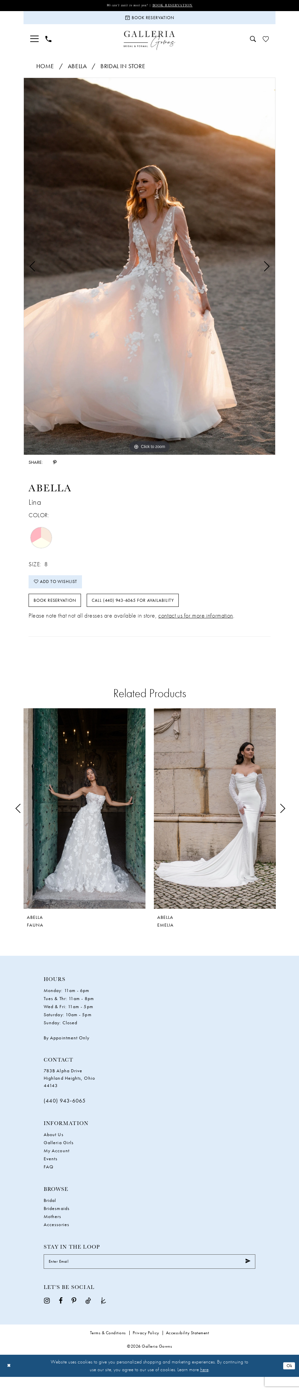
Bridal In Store (122, 70)
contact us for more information (195, 627)
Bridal (50, 1212)
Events (50, 1170)
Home (45, 70)
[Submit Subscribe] (247, 1274)
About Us (53, 1146)
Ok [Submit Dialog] (288, 1379)
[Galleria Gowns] (149, 44)
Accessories (56, 1236)
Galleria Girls (59, 1154)
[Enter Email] (149, 1274)
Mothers (52, 1228)
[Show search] (253, 43)
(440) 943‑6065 (65, 1112)
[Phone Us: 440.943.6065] (48, 43)
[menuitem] (34, 42)
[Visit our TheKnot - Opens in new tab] (103, 1314)
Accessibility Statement (187, 1346)
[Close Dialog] (10, 1380)
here (204, 1383)
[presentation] (84, 820)
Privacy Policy (146, 1346)
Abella (77, 70)
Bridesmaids (57, 1220)
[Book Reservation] (149, 20)
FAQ (48, 1178)
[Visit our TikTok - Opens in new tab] (88, 1314)
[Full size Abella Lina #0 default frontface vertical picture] (149, 270)
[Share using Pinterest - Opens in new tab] (55, 466)
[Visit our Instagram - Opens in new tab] (47, 1314)
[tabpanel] (149, 270)
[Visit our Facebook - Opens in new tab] (60, 1314)
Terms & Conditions (108, 1346)
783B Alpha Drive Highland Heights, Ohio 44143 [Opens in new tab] (69, 1089)
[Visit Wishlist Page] (265, 43)
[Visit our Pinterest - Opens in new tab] (74, 1314)
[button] (34, 42)
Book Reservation (176, 5)
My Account (57, 1162)
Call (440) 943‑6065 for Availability (152, 610)
